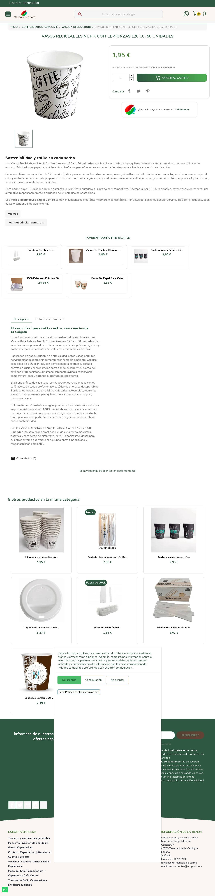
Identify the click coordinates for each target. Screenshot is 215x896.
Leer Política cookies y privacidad (79, 692)
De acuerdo (69, 680)
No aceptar (117, 680)
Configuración (93, 680)
